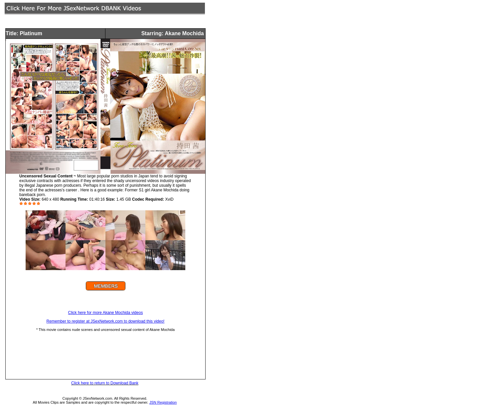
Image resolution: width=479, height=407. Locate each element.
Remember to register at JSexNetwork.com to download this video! (106, 321)
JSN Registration (163, 402)
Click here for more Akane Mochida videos (105, 312)
